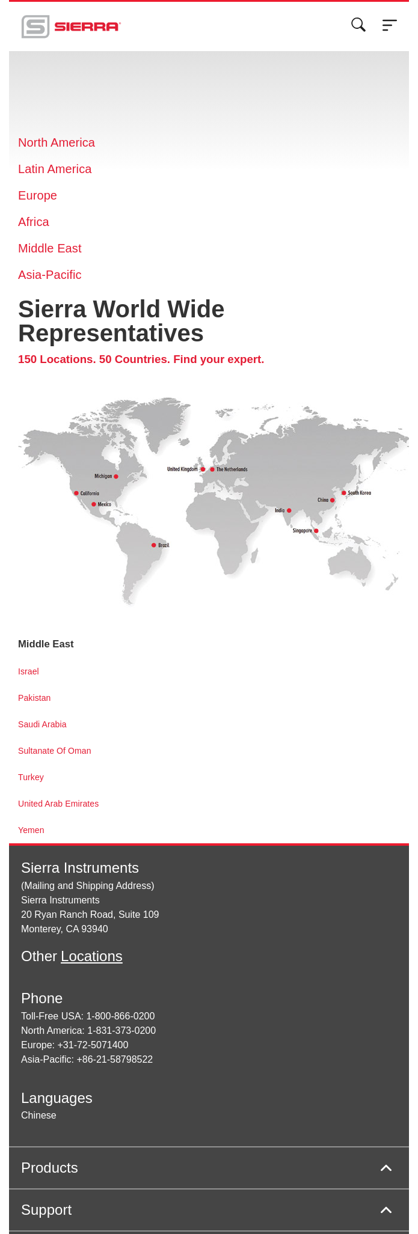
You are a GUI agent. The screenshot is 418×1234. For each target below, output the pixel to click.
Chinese (39, 1115)
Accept (296, 38)
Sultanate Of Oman (54, 751)
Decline (344, 38)
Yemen (31, 830)
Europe (37, 195)
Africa (33, 221)
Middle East (50, 248)
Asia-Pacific (50, 274)
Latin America (54, 169)
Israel (28, 671)
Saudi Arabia (42, 724)
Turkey (31, 777)
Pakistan (34, 698)
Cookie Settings (233, 38)
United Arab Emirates (58, 803)
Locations (92, 956)
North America (56, 142)
